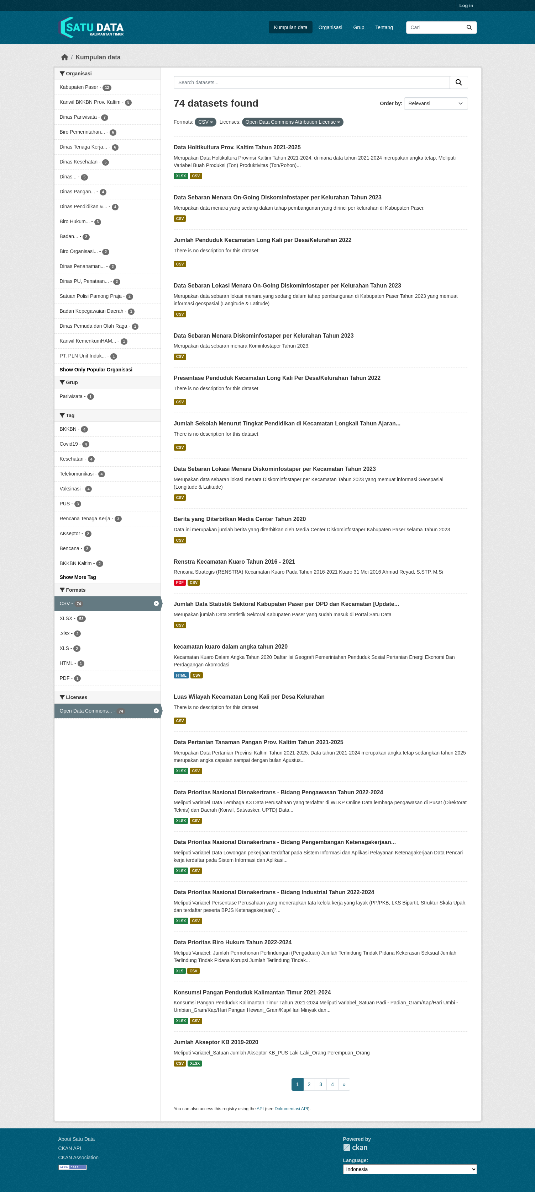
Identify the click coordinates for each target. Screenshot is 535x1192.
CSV (196, 176)
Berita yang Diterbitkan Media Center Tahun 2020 (240, 519)
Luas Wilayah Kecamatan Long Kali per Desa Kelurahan (249, 697)
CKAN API (70, 1148)
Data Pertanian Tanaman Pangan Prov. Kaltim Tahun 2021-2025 (258, 742)
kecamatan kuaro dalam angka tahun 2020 (231, 647)
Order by (390, 103)
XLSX (181, 176)
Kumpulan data (291, 27)
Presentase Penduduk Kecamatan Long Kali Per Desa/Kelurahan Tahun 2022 (277, 378)
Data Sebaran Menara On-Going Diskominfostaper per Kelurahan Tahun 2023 (278, 197)
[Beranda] (64, 57)
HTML (181, 675)
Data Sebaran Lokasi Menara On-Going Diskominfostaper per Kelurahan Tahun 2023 (287, 286)
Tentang (384, 27)
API (260, 1108)
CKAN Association (78, 1157)
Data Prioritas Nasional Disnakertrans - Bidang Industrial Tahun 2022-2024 (274, 892)
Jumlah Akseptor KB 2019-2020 (216, 1042)
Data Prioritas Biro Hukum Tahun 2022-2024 (233, 942)
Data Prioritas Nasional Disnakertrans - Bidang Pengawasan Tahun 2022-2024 (278, 792)
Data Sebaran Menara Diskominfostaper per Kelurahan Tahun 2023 (264, 336)
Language (355, 1160)
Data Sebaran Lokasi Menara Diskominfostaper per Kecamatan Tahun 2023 (275, 469)
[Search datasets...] (441, 27)
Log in (466, 5)
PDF (180, 582)
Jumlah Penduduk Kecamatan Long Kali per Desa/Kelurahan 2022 (263, 240)
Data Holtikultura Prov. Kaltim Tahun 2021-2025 (237, 147)
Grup (358, 27)
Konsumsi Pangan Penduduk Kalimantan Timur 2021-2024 (252, 992)
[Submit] (469, 27)
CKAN (355, 1147)
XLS (179, 971)
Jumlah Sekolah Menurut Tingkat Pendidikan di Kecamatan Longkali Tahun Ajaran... (287, 423)
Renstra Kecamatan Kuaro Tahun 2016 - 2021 (234, 562)
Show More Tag (78, 577)
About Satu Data (76, 1139)
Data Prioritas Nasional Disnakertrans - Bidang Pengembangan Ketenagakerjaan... (285, 842)
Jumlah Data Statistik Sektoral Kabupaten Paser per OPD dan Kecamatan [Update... (286, 604)
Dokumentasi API (291, 1108)
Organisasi (330, 27)
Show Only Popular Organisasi (96, 369)
